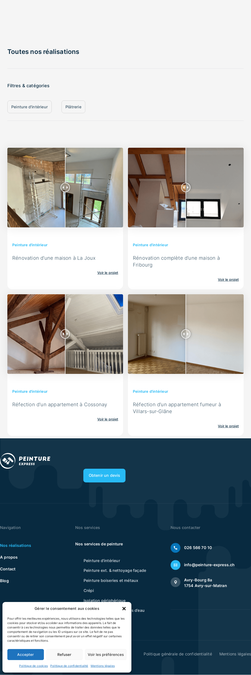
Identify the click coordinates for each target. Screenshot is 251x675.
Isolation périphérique (105, 601)
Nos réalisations (15, 545)
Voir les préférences (106, 654)
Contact (7, 569)
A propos (9, 557)
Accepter (25, 654)
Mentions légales (103, 666)
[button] (124, 608)
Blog (4, 581)
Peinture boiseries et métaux (111, 581)
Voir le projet (107, 273)
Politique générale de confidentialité (178, 654)
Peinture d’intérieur (102, 561)
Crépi (89, 591)
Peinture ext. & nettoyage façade (115, 571)
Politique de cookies (33, 666)
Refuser (64, 654)
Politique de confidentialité (69, 666)
